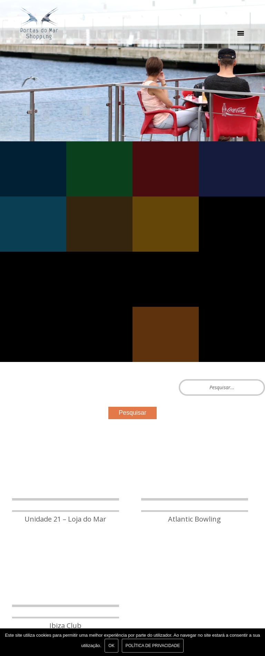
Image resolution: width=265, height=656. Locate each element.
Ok (111, 645)
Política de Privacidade (153, 645)
